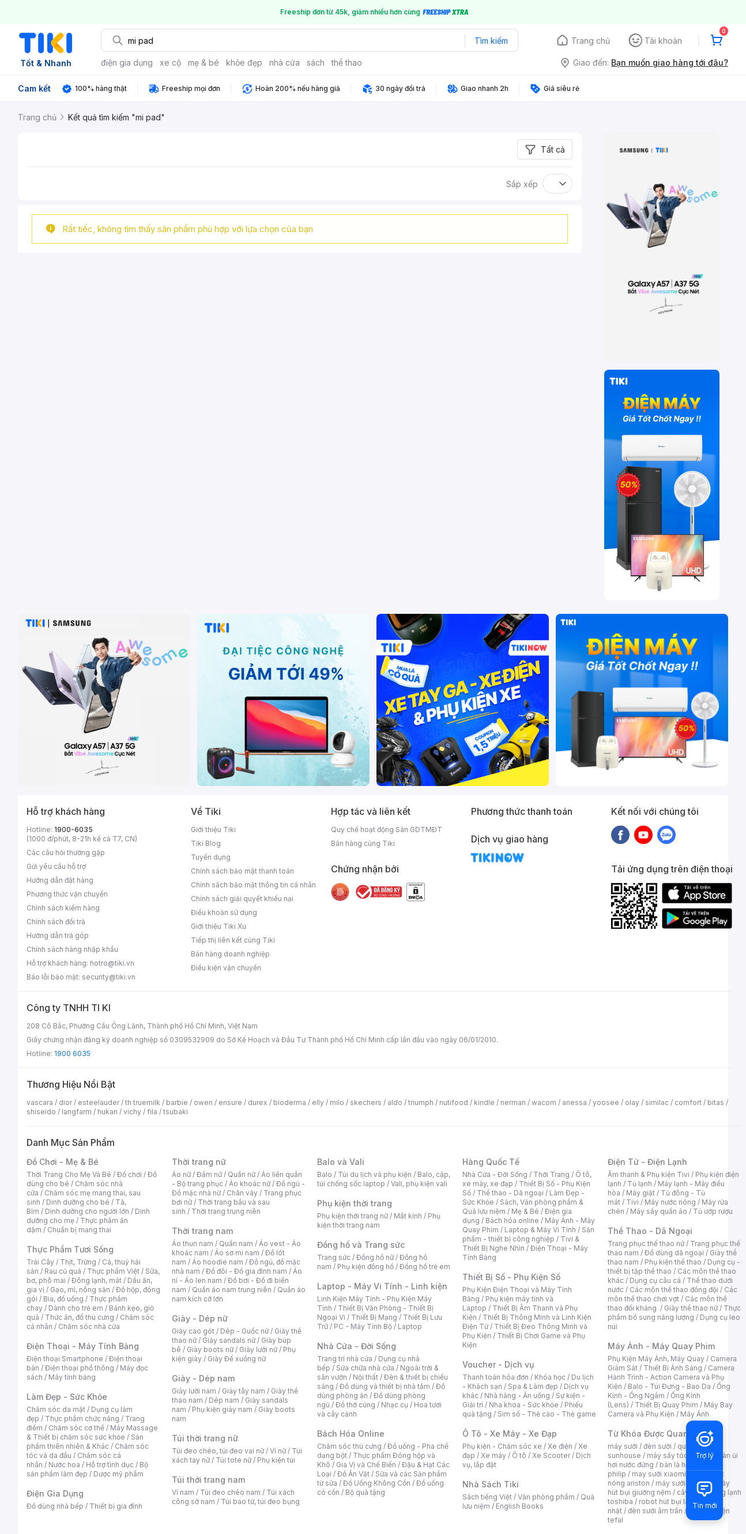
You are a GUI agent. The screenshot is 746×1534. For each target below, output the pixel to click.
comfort (688, 1102)
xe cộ (170, 62)
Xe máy (493, 1455)
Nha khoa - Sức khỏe (524, 1404)
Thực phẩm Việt (113, 1271)
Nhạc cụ (394, 1404)
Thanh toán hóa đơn (495, 1377)
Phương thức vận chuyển (67, 894)
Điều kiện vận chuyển (226, 967)
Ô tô (519, 1455)
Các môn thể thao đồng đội (674, 1289)
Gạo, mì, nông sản (80, 1289)
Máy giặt (640, 1193)
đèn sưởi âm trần (655, 1510)
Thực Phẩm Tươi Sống (70, 1249)
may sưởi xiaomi (659, 1474)
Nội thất (365, 1377)
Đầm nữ (209, 1174)
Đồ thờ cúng (355, 1404)
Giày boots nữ (210, 1349)
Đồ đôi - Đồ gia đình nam (246, 1271)
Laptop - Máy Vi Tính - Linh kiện (382, 1286)
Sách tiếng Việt (487, 1497)
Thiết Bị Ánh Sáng (672, 1368)
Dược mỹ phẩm (118, 1474)
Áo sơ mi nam (236, 1252)
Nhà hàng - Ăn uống (517, 1395)
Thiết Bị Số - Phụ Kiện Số (511, 1277)
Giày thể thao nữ (691, 1308)
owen (203, 1102)
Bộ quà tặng (365, 1492)
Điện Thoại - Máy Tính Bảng (83, 1346)
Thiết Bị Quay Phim (666, 1404)
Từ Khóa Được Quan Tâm (658, 1433)
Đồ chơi (129, 1174)
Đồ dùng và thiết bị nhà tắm (385, 1386)
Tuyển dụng (211, 857)
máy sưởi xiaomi (682, 1483)
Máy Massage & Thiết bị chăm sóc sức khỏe (92, 1432)
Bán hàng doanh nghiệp (230, 954)
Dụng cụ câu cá (655, 1280)
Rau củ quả (62, 1271)
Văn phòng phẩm (546, 1497)
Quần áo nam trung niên (232, 1289)
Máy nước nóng (670, 1202)
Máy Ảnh (694, 1414)
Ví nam (183, 1492)
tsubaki (175, 1111)
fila (152, 1111)
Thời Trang (551, 1174)
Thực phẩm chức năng (82, 1418)
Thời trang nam (202, 1231)
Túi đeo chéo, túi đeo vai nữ (218, 1450)
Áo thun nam (192, 1243)
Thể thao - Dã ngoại (510, 1193)
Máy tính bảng (72, 1377)
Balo (324, 1174)
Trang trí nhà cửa (344, 1358)
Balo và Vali (340, 1162)
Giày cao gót (193, 1331)
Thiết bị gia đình (115, 1506)
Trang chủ (590, 40)
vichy (132, 1111)
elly (318, 1102)
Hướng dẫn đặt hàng (60, 880)
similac (657, 1102)
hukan (107, 1111)
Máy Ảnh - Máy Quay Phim (661, 1346)
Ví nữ (278, 1450)
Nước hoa (64, 1464)
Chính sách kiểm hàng (63, 907)
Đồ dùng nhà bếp (55, 1506)
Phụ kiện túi (276, 1460)
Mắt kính (408, 1216)
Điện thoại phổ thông (79, 1368)
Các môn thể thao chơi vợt (672, 1294)
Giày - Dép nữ (200, 1318)
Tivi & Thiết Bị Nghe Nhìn (520, 1243)
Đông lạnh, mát (96, 1280)
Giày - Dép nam (203, 1378)
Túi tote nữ (233, 1460)
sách (316, 62)
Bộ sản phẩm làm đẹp (87, 1469)
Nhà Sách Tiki (490, 1484)
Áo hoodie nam (217, 1262)
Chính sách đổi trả (56, 921)
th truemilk (142, 1102)
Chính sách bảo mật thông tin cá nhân (253, 884)
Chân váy (242, 1193)
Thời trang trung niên (226, 1211)
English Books (520, 1506)
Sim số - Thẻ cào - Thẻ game (547, 1414)
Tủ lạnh (639, 1183)
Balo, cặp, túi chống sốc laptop (383, 1179)
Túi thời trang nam (208, 1479)
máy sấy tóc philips (679, 1455)
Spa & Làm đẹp (533, 1386)
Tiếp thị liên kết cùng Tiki (233, 940)
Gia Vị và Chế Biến (366, 1464)
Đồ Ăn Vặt (353, 1474)
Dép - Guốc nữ (244, 1331)
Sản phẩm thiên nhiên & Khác (85, 1442)
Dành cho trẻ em (75, 1308)
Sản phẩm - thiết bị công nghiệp (528, 1234)
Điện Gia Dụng (55, 1493)
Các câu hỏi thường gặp (66, 852)
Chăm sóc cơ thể (76, 1427)
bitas (715, 1102)
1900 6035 (72, 1053)
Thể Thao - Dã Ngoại (650, 1231)
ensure (230, 1102)
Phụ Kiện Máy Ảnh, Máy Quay (656, 1358)
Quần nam (236, 1243)
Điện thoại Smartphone (65, 1358)
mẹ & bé (203, 62)
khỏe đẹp (244, 62)
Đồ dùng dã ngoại (674, 1252)
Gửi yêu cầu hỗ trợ (56, 866)
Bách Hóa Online (351, 1433)
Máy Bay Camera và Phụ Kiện (670, 1409)
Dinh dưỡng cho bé (78, 1202)
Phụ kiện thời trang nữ (352, 1216)
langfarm (77, 1111)
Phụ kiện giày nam (222, 1409)
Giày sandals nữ (228, 1340)
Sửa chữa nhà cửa (365, 1368)
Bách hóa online (512, 1220)
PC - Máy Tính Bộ (363, 1326)
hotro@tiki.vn (112, 963)
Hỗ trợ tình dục (110, 1464)
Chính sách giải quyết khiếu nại (242, 898)
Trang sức (334, 1257)
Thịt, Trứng (78, 1262)
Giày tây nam (243, 1391)
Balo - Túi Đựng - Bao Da (669, 1386)
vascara (40, 1102)
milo (337, 1102)
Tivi (632, 1202)
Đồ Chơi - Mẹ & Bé (63, 1162)
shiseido (41, 1111)
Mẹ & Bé (525, 1211)
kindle (484, 1102)
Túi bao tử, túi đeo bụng (260, 1501)
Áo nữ (181, 1174)
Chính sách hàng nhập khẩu (72, 949)
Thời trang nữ (199, 1162)
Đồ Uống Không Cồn (376, 1483)
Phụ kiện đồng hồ (365, 1266)
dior (65, 1102)
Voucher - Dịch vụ (498, 1364)
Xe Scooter (551, 1455)
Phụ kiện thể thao (673, 1262)
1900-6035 (73, 829)
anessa (574, 1102)
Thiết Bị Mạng (374, 1317)
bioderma (289, 1102)
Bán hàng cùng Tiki (363, 843)
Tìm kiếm (491, 40)
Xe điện (560, 1446)
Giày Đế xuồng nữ (237, 1358)
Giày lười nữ (258, 1349)
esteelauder (98, 1102)
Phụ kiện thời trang (354, 1203)
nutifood (453, 1102)
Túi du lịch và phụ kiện (375, 1174)
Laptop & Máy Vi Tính (540, 1229)
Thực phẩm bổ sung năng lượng (674, 1313)
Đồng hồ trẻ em (425, 1266)
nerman (513, 1102)
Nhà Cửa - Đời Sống (356, 1346)
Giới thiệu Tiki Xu (218, 926)
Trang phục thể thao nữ (646, 1243)
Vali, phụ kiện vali (419, 1183)
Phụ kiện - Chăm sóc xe (502, 1446)
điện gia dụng (127, 62)
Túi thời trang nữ (205, 1438)
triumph (421, 1102)
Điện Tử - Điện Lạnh (647, 1162)
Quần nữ (241, 1174)
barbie (177, 1102)
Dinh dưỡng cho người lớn (87, 1211)
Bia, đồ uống (63, 1298)
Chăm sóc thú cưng (349, 1446)
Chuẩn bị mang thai (79, 1229)
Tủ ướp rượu (713, 1211)
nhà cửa (284, 62)
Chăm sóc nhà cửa (89, 1326)
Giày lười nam (194, 1391)
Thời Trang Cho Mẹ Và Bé (69, 1174)
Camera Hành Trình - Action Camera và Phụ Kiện (671, 1377)
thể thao (346, 62)
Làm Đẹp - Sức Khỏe (67, 1397)
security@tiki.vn (108, 977)
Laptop (410, 1326)
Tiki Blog (206, 843)
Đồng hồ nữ (375, 1257)
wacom (544, 1102)
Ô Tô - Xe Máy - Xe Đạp (509, 1433)
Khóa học (550, 1377)
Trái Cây (40, 1262)
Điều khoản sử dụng (224, 912)
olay (632, 1102)
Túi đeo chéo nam (230, 1492)
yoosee (606, 1102)
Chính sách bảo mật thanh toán (242, 871)
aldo (394, 1102)
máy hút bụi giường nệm (669, 1488)
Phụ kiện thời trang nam (378, 1220)
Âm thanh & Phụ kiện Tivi (649, 1174)
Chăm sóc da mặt (56, 1409)
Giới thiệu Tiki (213, 829)
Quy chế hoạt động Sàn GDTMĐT (386, 829)
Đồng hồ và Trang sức (361, 1245)
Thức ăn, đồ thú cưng (79, 1317)
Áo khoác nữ (249, 1183)
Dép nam (224, 1400)
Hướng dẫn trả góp (58, 935)
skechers (366, 1102)
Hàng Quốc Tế (490, 1162)
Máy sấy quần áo (658, 1211)
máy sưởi (623, 1446)
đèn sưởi (657, 1446)
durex (257, 1102)
